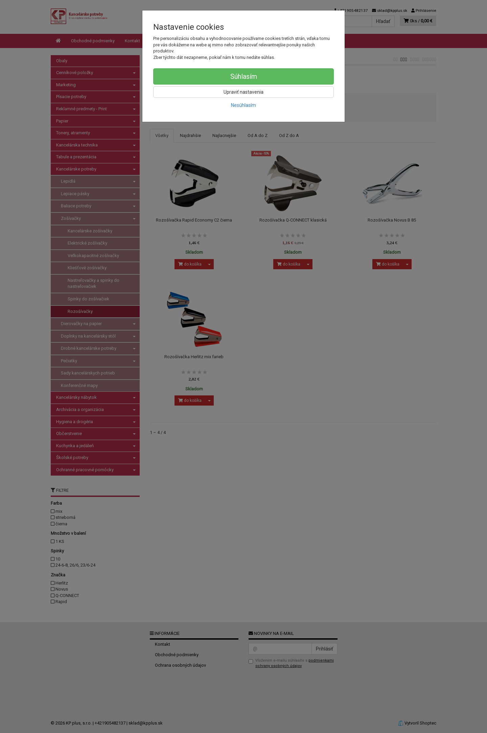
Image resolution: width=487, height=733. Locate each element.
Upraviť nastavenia (243, 92)
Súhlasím (243, 76)
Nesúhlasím (243, 105)
